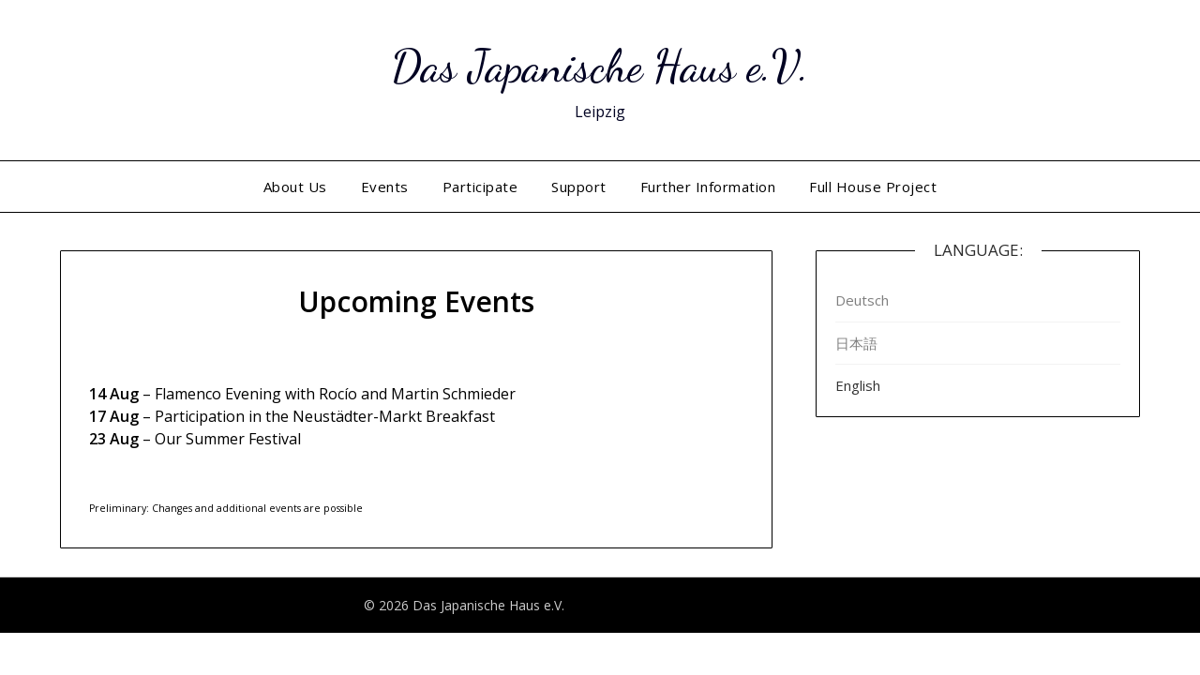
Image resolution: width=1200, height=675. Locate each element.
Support (579, 186)
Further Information (708, 186)
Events (385, 186)
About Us (295, 186)
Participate (480, 186)
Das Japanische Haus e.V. (600, 66)
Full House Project (873, 186)
